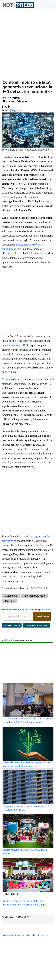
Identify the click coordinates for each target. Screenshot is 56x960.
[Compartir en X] (6, 106)
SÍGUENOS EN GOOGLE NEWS (36, 625)
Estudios (9, 601)
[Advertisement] (28, 43)
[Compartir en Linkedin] (9, 106)
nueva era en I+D (15, 345)
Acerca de (7, 935)
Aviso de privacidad (40, 609)
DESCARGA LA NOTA (12, 625)
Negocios (16, 110)
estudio (9, 379)
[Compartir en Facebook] (2, 106)
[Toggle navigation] (50, 5)
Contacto (43, 935)
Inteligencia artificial (34, 596)
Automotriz (11, 596)
